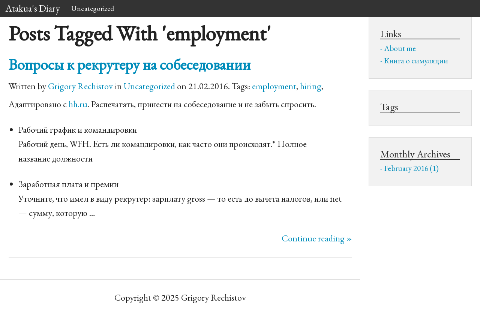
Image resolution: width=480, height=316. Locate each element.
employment (274, 86)
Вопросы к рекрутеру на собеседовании (129, 64)
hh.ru (78, 104)
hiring (310, 86)
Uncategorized (92, 8)
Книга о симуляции (416, 60)
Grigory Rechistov (80, 86)
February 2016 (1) (411, 168)
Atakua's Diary (33, 8)
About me (400, 48)
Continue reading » (317, 238)
